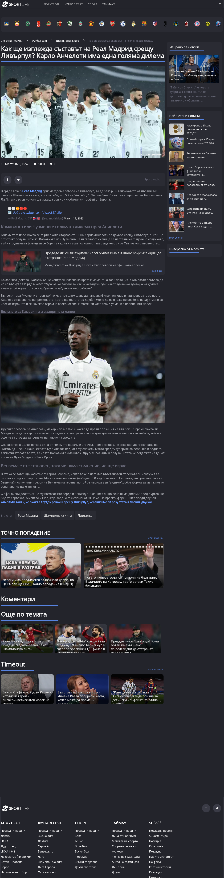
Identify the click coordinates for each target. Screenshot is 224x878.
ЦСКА (4, 841)
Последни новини (13, 831)
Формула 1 (82, 857)
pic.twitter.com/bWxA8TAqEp (41, 212)
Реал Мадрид (32, 191)
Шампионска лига (58, 515)
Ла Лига (43, 841)
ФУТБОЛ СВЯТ (50, 823)
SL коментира (158, 836)
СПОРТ (81, 823)
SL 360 (155, 822)
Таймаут (108, 4)
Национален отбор (14, 872)
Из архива (156, 846)
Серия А (43, 846)
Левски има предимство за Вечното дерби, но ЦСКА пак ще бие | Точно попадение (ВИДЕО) (38, 582)
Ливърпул (85, 515)
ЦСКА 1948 (8, 851)
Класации (155, 872)
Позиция (155, 841)
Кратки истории (160, 867)
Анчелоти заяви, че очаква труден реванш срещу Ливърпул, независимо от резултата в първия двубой (76, 502)
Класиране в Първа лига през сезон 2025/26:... (199, 129)
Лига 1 (42, 857)
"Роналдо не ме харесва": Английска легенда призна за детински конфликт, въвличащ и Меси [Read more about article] (136, 698)
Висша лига (46, 836)
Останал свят (47, 872)
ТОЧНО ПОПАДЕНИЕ (25, 532)
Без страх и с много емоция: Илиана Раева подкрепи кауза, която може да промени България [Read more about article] (81, 698)
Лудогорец (8, 846)
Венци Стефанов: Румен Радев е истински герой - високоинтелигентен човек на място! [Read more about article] (27, 698)
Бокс (78, 836)
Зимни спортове (86, 862)
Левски (5, 836)
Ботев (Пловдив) (12, 862)
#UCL (16, 212)
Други (116, 872)
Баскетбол (82, 851)
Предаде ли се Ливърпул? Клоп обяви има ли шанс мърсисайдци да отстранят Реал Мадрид (135, 647)
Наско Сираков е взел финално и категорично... (200, 170)
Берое (5, 867)
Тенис (79, 841)
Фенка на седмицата (126, 857)
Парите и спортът (161, 857)
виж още (157, 270)
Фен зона (118, 867)
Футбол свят (73, 4)
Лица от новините (124, 836)
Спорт (92, 4)
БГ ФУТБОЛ (51, 4)
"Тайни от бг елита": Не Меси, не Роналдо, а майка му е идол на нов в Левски (193, 75)
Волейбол (81, 846)
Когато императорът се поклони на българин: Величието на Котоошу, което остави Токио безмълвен (121, 581)
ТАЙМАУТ (120, 823)
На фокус (155, 862)
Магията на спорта (125, 841)
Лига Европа (46, 867)
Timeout (13, 664)
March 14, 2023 (74, 218)
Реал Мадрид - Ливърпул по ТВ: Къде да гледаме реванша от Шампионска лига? (27, 645)
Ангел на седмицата (125, 862)
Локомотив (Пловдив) (16, 857)
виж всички (176, 237)
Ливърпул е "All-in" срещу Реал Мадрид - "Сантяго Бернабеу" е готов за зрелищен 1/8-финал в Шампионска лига (81, 647)
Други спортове (85, 867)
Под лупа (155, 851)
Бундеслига (45, 851)
